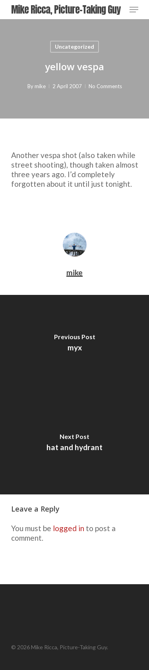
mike (40, 86)
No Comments (105, 86)
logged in (68, 528)
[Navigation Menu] (134, 10)
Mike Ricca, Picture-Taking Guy (65, 9)
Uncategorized (74, 46)
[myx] (74, 345)
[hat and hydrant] (74, 444)
